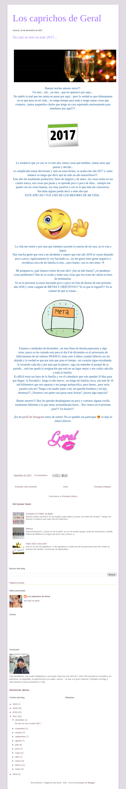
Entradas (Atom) (69, 496)
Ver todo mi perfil (31, 601)
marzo (18, 761)
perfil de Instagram (33, 417)
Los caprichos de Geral (57, 18)
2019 (15, 708)
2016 (15, 774)
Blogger (91, 782)
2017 (15, 716)
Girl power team (22, 504)
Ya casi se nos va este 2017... (35, 37)
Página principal (16, 583)
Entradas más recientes (26, 486)
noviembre (20, 728)
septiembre (20, 736)
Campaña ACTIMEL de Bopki (39, 514)
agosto (18, 741)
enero (18, 769)
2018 (15, 712)
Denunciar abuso (19, 690)
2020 (15, 704)
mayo (18, 753)
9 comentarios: (41, 475)
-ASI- (64, 782)
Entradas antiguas (102, 486)
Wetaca (29, 528)
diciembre (20, 720)
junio (17, 749)
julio (17, 745)
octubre (19, 732)
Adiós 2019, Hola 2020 (36, 543)
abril (17, 757)
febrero (18, 765)
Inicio (65, 486)
